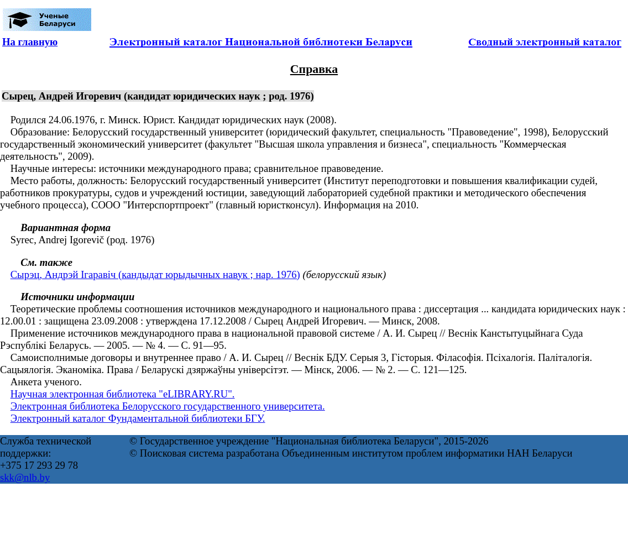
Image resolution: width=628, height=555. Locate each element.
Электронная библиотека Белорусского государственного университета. (168, 406)
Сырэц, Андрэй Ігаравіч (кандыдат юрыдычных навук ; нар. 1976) (155, 274)
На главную (29, 42)
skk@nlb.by (25, 477)
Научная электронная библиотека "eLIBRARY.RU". (123, 394)
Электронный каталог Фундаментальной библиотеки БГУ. (138, 418)
